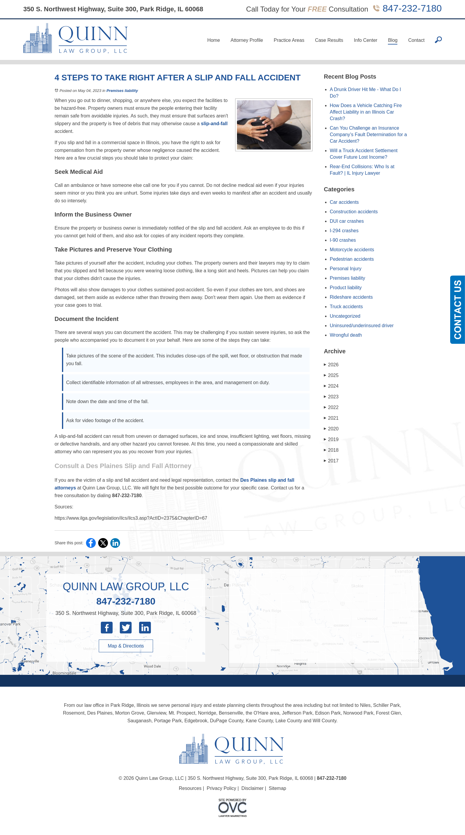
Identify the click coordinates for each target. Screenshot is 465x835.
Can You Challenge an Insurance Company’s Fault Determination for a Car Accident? (368, 134)
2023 (331, 396)
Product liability (346, 287)
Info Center (365, 40)
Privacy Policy (221, 788)
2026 (331, 364)
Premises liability (122, 90)
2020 (331, 428)
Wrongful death (346, 335)
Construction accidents (354, 211)
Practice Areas (289, 40)
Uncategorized (345, 316)
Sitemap (277, 788)
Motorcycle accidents (352, 249)
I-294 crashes (344, 230)
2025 (331, 375)
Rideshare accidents (351, 297)
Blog (392, 40)
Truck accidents (346, 306)
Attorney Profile (247, 40)
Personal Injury (346, 268)
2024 (331, 386)
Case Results (329, 40)
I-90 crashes (343, 240)
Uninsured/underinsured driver (362, 325)
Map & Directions (126, 645)
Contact (416, 40)
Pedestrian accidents (352, 259)
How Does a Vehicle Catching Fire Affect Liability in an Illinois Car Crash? (366, 112)
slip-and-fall (214, 123)
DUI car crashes (347, 221)
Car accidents (344, 202)
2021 (331, 418)
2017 (331, 461)
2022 (331, 407)
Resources (190, 788)
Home (213, 40)
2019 (331, 439)
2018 (331, 450)
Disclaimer (252, 788)
